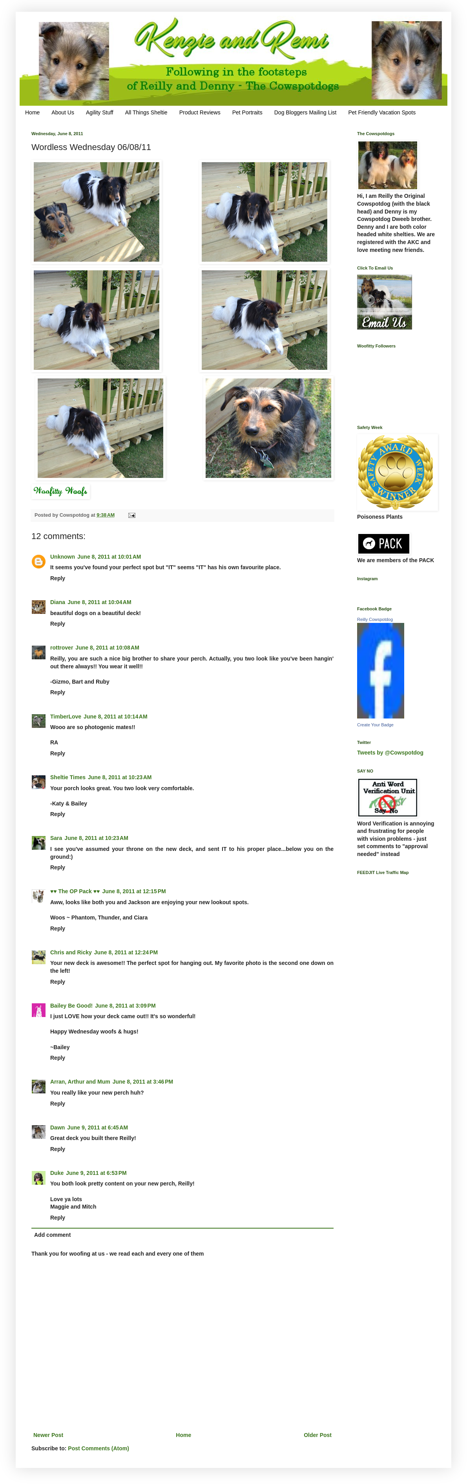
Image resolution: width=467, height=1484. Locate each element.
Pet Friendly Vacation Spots (382, 112)
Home (32, 112)
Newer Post (48, 1435)
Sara (56, 838)
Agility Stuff (99, 112)
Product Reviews (200, 112)
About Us (62, 112)
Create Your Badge (375, 724)
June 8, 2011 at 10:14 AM (116, 716)
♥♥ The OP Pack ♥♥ (75, 891)
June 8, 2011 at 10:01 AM (109, 557)
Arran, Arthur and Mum (80, 1082)
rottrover (61, 647)
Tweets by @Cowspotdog (390, 752)
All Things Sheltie (146, 112)
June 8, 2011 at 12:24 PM (126, 952)
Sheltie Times (68, 777)
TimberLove (65, 716)
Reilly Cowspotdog (375, 619)
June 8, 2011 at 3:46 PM (143, 1082)
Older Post (318, 1435)
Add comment (52, 1235)
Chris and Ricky (71, 952)
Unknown (62, 557)
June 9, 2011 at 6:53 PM (96, 1173)
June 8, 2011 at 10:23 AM (120, 777)
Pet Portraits (247, 112)
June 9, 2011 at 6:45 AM (97, 1127)
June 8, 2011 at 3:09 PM (125, 1006)
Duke (57, 1173)
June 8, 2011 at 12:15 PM (134, 891)
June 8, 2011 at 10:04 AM (99, 602)
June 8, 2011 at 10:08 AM (107, 647)
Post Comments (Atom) (98, 1448)
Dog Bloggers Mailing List (305, 112)
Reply (57, 578)
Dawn (57, 1127)
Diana (57, 602)
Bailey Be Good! (71, 1006)
